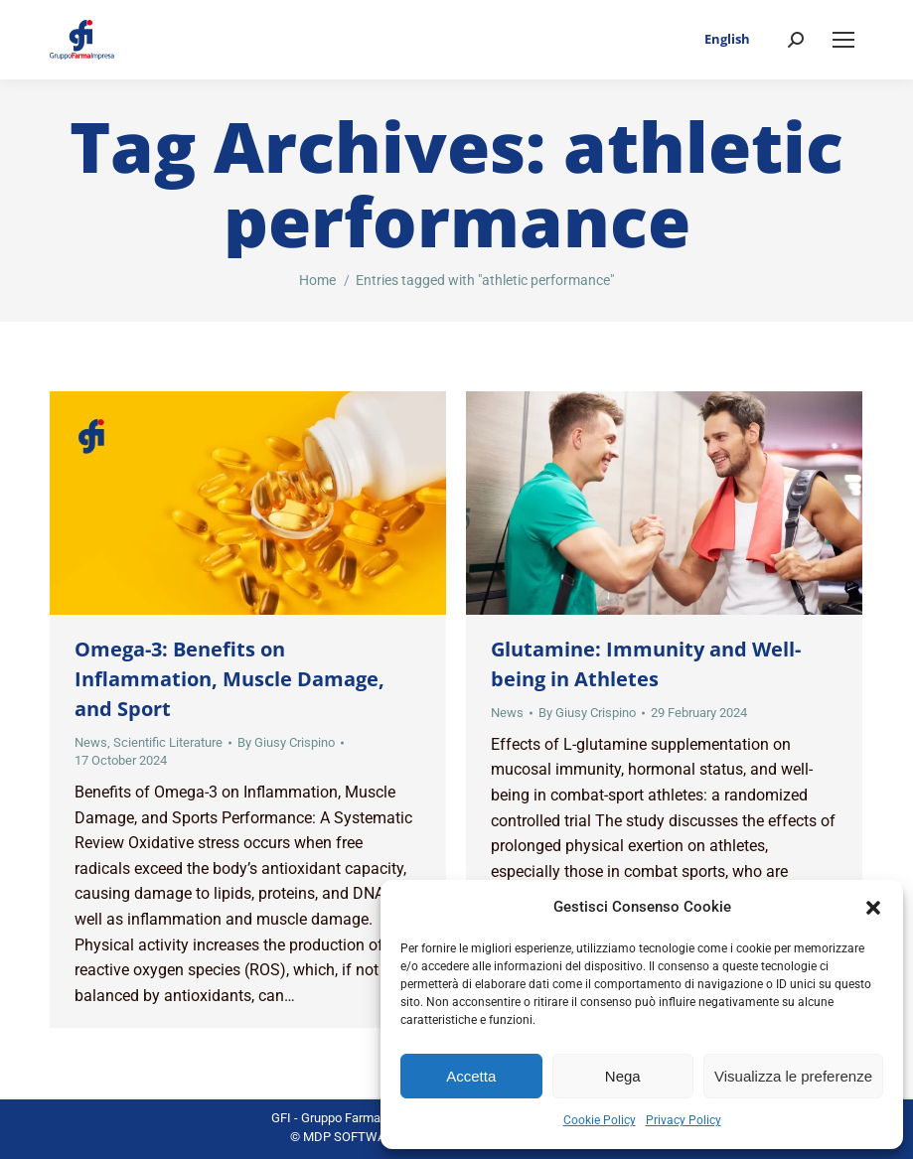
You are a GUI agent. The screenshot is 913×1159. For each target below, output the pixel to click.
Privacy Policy (683, 1120)
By (286, 742)
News (91, 742)
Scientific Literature (168, 742)
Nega (623, 1076)
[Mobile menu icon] (843, 40)
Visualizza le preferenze (793, 1076)
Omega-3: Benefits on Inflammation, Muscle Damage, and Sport (229, 679)
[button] (873, 908)
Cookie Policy (599, 1120)
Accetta (471, 1076)
